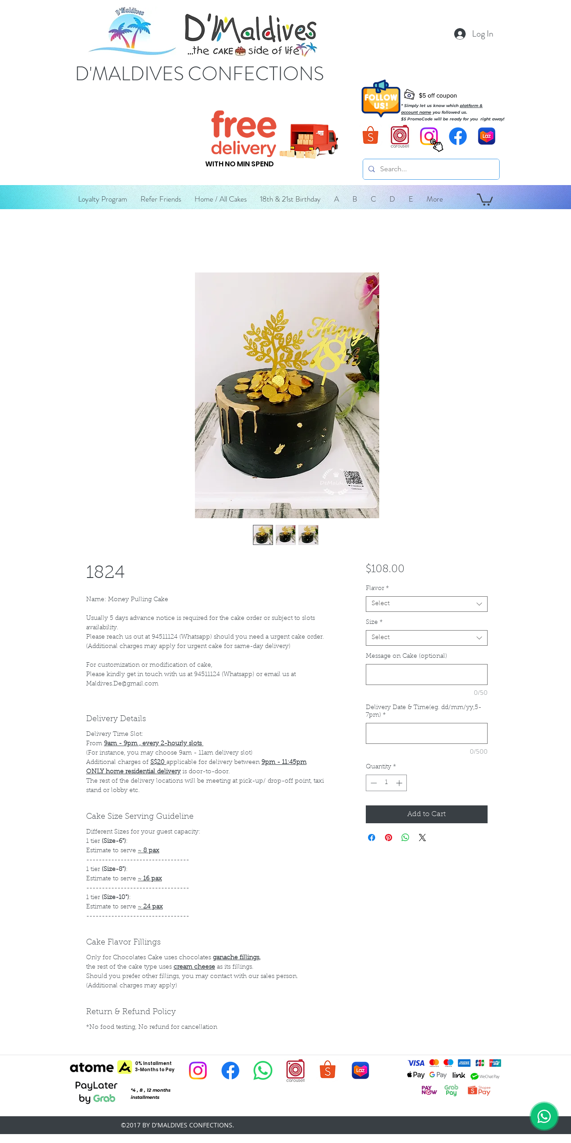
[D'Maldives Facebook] (458, 136)
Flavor (377, 589)
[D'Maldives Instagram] (198, 1070)
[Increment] (399, 783)
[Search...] (430, 169)
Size (374, 622)
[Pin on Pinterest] (388, 837)
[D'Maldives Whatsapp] (263, 1070)
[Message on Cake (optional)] (426, 674)
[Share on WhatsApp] (405, 837)
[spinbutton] (386, 783)
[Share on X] (422, 837)
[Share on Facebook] (371, 837)
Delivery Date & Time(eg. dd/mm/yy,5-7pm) (423, 711)
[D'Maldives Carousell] (400, 136)
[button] (336, 199)
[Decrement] (372, 783)
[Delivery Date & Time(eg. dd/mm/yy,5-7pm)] (426, 733)
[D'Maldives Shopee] (371, 136)
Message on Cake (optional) (406, 656)
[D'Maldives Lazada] (487, 136)
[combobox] (427, 604)
